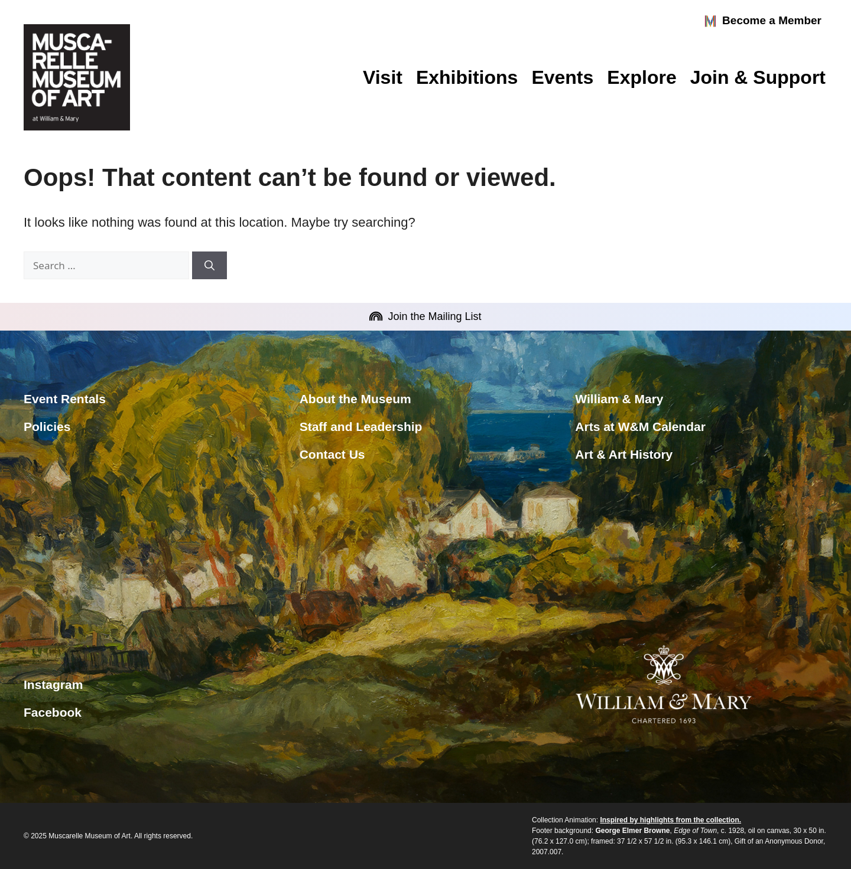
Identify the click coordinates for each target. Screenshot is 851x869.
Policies (47, 426)
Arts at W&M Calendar (640, 426)
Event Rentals (65, 399)
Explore (641, 77)
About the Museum (355, 399)
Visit (382, 77)
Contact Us (332, 454)
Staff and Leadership (361, 426)
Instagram (53, 684)
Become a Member (762, 21)
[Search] (209, 265)
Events (562, 77)
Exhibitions (467, 77)
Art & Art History (624, 454)
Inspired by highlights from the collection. (670, 820)
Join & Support (758, 77)
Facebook (53, 712)
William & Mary (619, 399)
